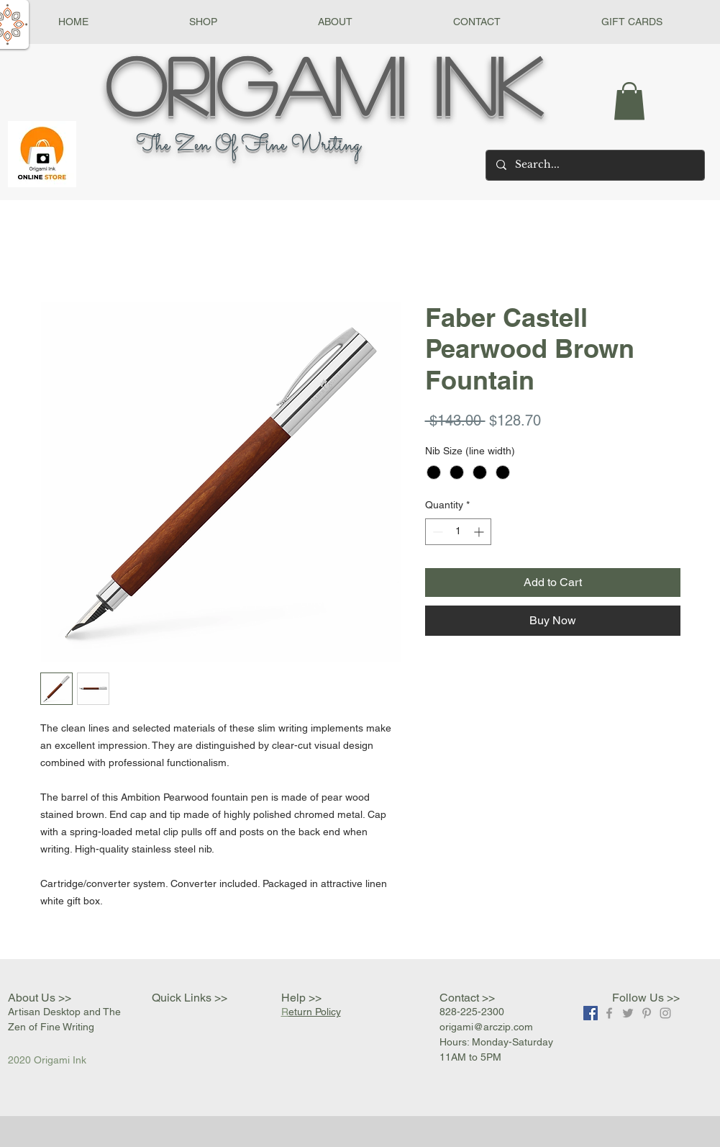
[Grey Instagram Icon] (665, 1013)
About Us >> (39, 997)
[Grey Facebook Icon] (609, 1013)
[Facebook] (590, 1013)
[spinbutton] (458, 531)
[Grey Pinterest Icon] (646, 1013)
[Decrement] (436, 531)
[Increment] (480, 531)
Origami (255, 84)
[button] (203, 22)
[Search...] (594, 165)
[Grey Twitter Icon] (628, 1013)
